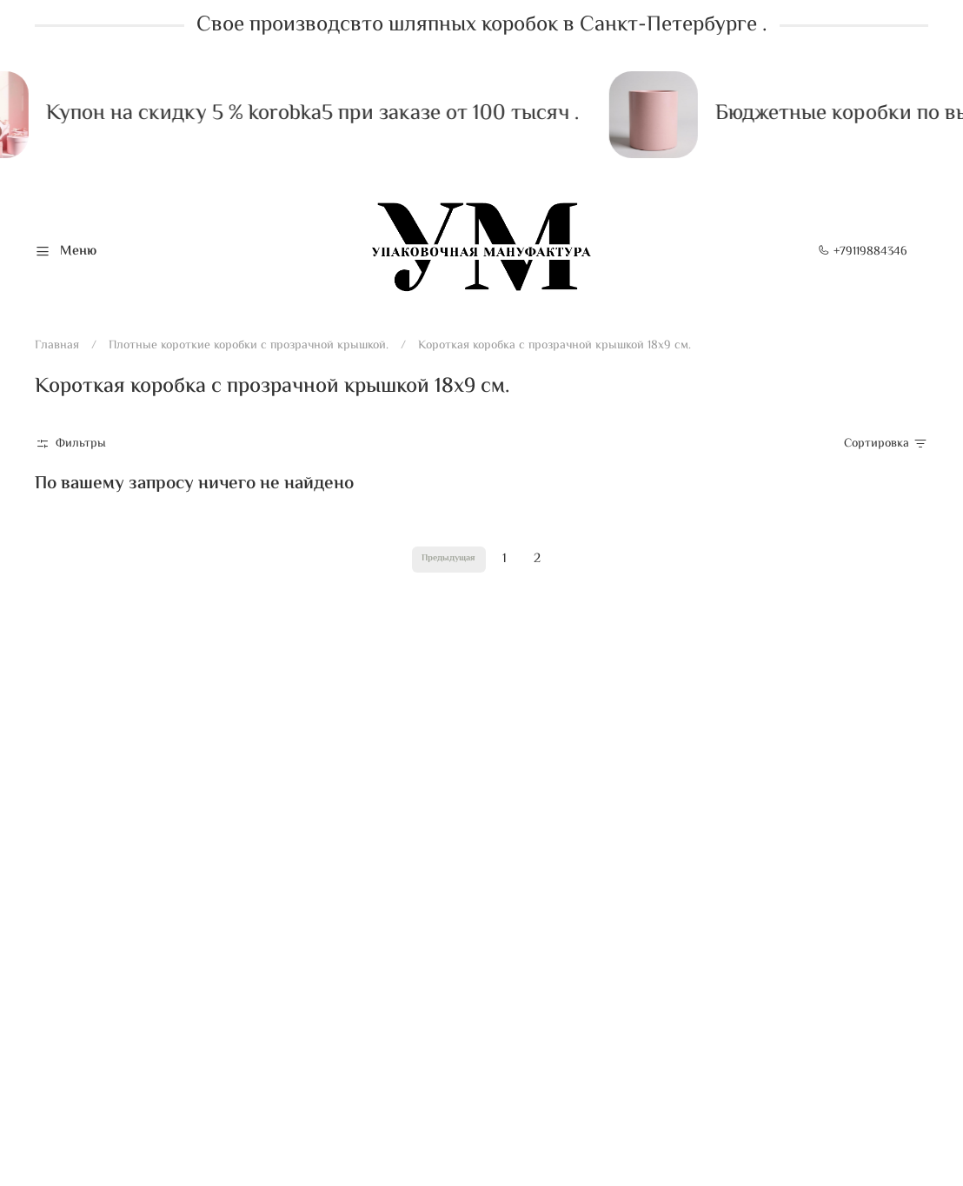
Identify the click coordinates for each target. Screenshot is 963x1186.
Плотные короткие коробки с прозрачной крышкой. (249, 345)
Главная (57, 345)
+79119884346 (862, 252)
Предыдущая (448, 558)
